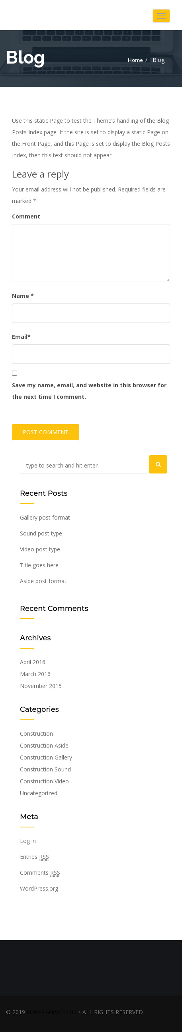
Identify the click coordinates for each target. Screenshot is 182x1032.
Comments (40, 873)
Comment (26, 216)
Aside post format (43, 581)
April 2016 (32, 662)
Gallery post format (45, 517)
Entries (34, 857)
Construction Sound (45, 769)
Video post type (40, 549)
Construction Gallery (46, 757)
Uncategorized (38, 793)
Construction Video (44, 781)
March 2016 (35, 674)
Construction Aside (44, 745)
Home (135, 60)
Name (23, 296)
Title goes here (39, 565)
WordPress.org (39, 888)
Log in (28, 841)
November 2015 (41, 686)
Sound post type (41, 533)
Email (21, 336)
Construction (36, 733)
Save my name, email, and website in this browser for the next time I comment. (89, 390)
